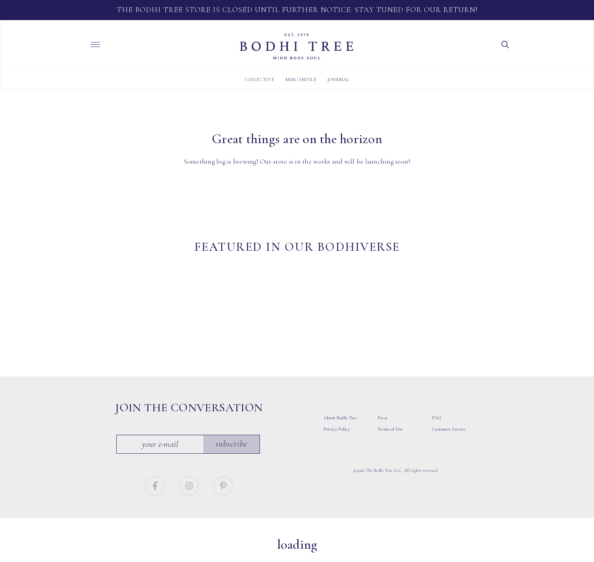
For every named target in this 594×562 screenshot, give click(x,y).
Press (383, 427)
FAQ (436, 427)
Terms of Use (390, 438)
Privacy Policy (337, 438)
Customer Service (449, 438)
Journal (338, 79)
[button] (505, 44)
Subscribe (232, 453)
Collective (260, 79)
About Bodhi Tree (340, 427)
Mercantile (301, 79)
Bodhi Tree (296, 46)
